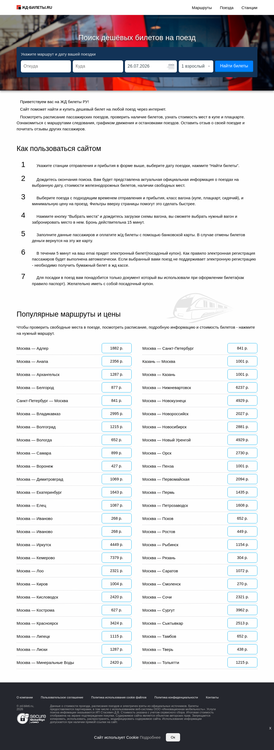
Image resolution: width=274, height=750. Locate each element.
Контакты (212, 704)
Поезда (227, 7)
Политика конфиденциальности (176, 704)
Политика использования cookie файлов (118, 704)
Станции (249, 7)
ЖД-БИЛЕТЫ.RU (37, 7)
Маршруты (202, 7)
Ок (173, 737)
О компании (25, 704)
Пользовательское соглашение (62, 704)
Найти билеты (234, 66)
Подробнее (150, 737)
